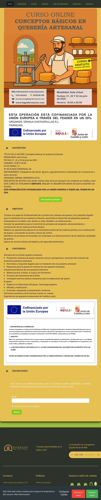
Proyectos (77, 4)
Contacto (89, 4)
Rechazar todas (78, 494)
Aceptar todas (92, 494)
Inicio (10, 4)
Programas (21, 4)
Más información (22, 494)
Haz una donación (60, 4)
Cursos (34, 4)
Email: (14, 396)
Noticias (45, 4)
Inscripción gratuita (50, 199)
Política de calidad (43, 482)
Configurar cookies (64, 493)
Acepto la (26, 406)
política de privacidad (30, 406)
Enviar (17, 412)
